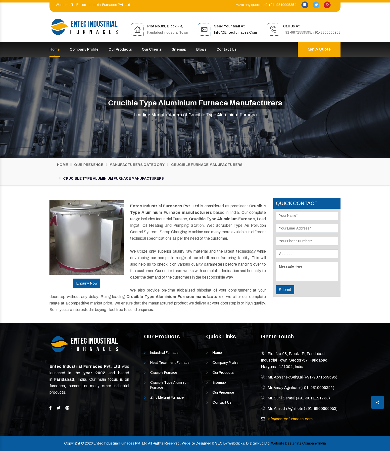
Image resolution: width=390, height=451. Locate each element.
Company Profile (84, 49)
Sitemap (179, 49)
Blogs (201, 49)
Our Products (120, 49)
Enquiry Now (87, 283)
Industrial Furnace (164, 353)
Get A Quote (319, 49)
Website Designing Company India (298, 443)
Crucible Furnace (163, 373)
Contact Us (226, 49)
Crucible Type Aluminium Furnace (169, 385)
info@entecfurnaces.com (235, 32)
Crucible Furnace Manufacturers (207, 165)
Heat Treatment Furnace (170, 363)
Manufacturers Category (137, 165)
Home (54, 49)
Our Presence (88, 165)
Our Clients (152, 49)
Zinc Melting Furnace (167, 397)
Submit (285, 290)
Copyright (72, 443)
